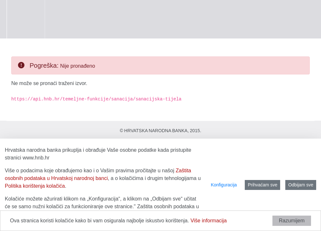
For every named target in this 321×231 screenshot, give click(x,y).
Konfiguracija (224, 184)
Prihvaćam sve (262, 184)
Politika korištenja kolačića (35, 186)
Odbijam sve (300, 184)
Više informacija (208, 220)
